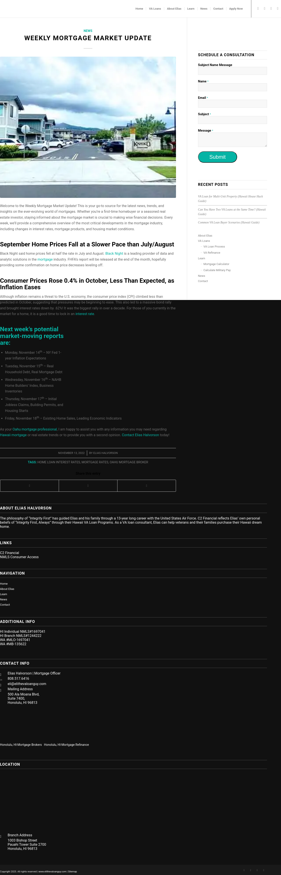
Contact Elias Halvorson (140, 435)
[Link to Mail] (277, 8)
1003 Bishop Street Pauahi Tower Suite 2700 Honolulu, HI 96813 (27, 844)
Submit (217, 157)
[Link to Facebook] (258, 8)
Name (203, 81)
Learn (201, 258)
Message (205, 130)
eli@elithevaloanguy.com (27, 684)
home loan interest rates (58, 462)
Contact (203, 281)
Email (203, 98)
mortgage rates (95, 462)
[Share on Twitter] (88, 486)
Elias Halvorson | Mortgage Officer (34, 673)
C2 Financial (9, 553)
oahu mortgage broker (129, 462)
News (88, 31)
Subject (204, 114)
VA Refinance (211, 252)
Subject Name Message (215, 65)
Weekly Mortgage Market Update (88, 38)
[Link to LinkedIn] (264, 8)
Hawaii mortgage (13, 435)
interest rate (85, 314)
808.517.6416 (18, 678)
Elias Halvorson (105, 453)
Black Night (114, 253)
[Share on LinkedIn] (146, 486)
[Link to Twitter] (271, 8)
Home (4, 583)
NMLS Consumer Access (19, 557)
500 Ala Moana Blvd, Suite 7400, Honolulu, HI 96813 (23, 698)
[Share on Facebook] (29, 486)
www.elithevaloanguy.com (52, 871)
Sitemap (72, 871)
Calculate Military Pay (217, 270)
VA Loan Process (214, 246)
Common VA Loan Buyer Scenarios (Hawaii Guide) (228, 222)
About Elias (205, 235)
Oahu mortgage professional (34, 429)
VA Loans (204, 240)
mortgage (45, 259)
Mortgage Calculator (216, 264)
